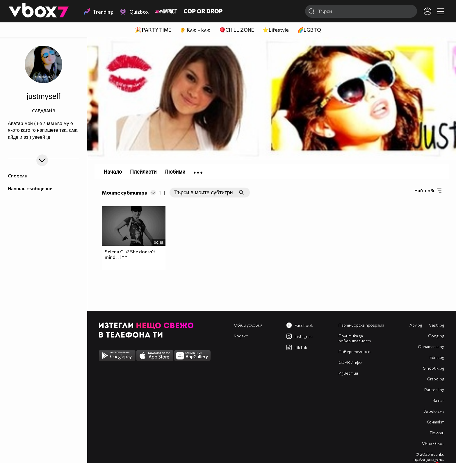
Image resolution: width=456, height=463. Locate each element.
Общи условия (248, 325)
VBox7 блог (433, 443)
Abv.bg (415, 325)
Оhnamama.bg (431, 346)
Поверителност (355, 351)
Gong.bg (436, 335)
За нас (438, 400)
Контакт (435, 421)
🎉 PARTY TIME (153, 30)
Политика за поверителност (355, 338)
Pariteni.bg (434, 389)
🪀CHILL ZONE (236, 30)
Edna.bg (437, 357)
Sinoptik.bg (433, 368)
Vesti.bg (436, 325)
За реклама (433, 411)
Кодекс (241, 335)
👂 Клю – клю (195, 30)
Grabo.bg (435, 378)
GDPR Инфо (350, 362)
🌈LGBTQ (309, 30)
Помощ (437, 432)
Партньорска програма (361, 325)
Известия (348, 373)
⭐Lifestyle (276, 30)
